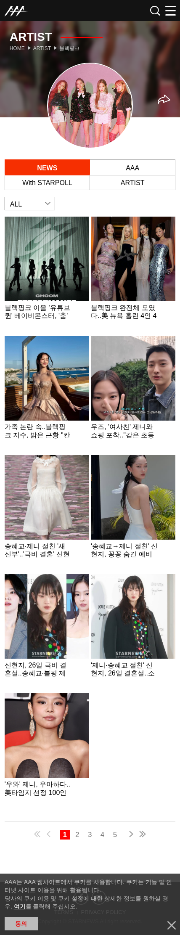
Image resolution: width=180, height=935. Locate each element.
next (129, 835)
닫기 (171, 925)
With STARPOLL (47, 182)
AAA (132, 168)
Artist (42, 48)
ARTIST (133, 182)
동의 (21, 923)
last (142, 835)
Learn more (47, 275)
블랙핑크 (69, 48)
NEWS (47, 168)
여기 (20, 906)
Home (17, 48)
